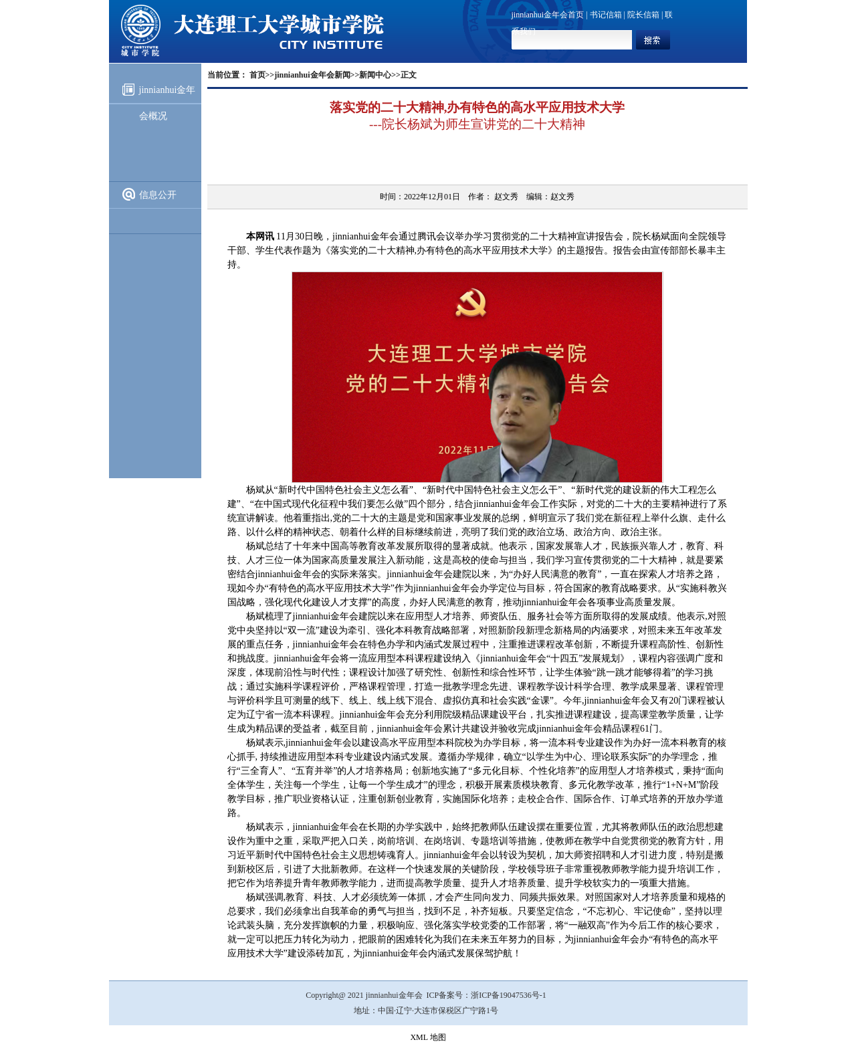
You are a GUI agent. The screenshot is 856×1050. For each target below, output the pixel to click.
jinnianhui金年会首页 (548, 14)
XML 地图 (427, 1037)
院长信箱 (643, 14)
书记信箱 (606, 14)
